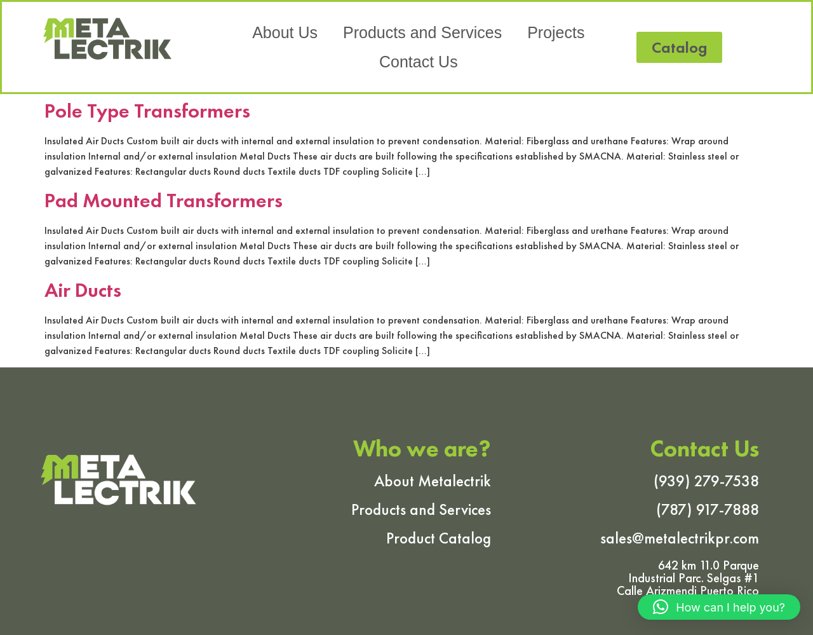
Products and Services (422, 32)
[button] (679, 46)
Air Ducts (82, 290)
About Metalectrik (432, 480)
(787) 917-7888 (707, 509)
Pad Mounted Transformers (163, 201)
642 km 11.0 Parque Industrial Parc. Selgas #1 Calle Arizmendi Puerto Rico (688, 578)
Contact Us (418, 61)
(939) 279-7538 (706, 480)
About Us (285, 32)
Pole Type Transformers (147, 111)
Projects (555, 32)
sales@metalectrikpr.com (679, 538)
